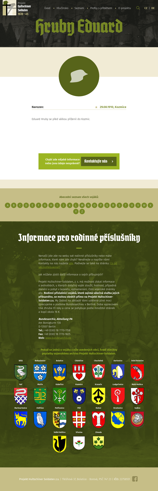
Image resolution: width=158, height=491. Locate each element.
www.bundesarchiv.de (58, 337)
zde (71, 263)
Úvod (47, 8)
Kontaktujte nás (95, 161)
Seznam (79, 8)
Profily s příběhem (101, 8)
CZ (145, 8)
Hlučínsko (62, 8)
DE (153, 8)
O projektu (124, 8)
